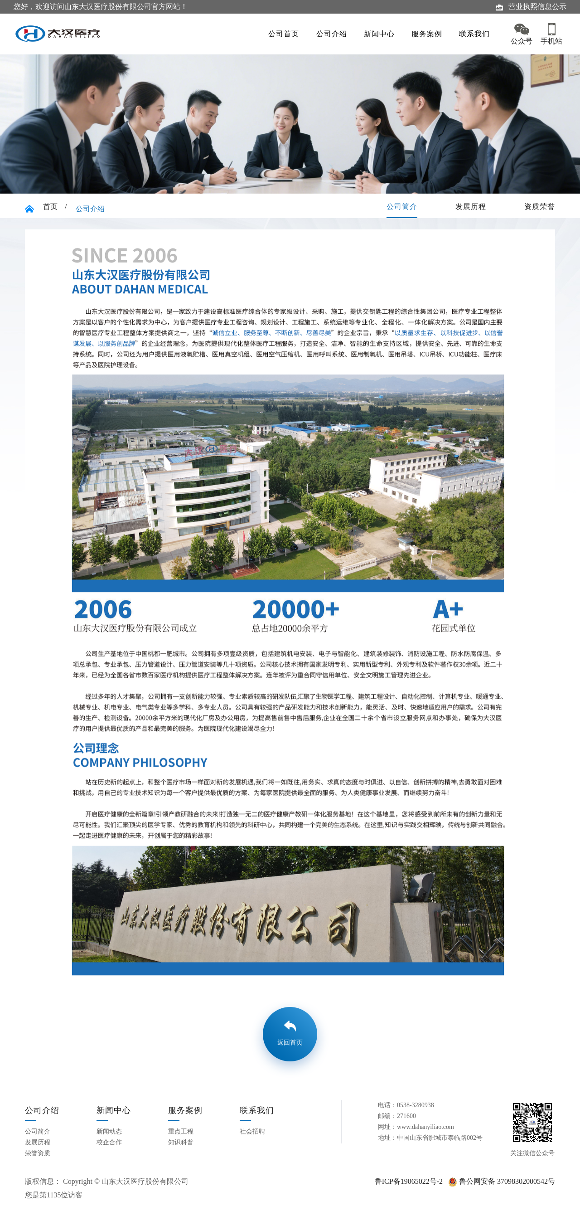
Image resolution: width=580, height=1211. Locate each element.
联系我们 (464, 33)
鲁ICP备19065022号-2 (409, 1181)
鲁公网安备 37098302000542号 (501, 1181)
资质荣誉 (539, 206)
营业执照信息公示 (531, 7)
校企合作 (109, 1142)
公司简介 (402, 206)
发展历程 (470, 206)
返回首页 (290, 1042)
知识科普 (180, 1142)
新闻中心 (379, 33)
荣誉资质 (37, 1153)
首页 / (55, 206)
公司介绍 (336, 33)
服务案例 (422, 33)
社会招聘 (252, 1131)
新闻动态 (109, 1131)
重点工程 (180, 1131)
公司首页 (294, 33)
